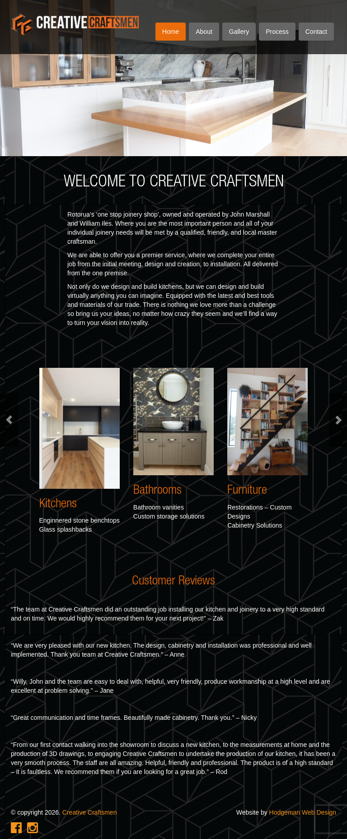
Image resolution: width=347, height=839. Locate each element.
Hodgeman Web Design (302, 812)
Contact (316, 31)
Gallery (239, 31)
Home (170, 31)
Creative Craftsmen (89, 812)
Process (277, 31)
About (204, 31)
